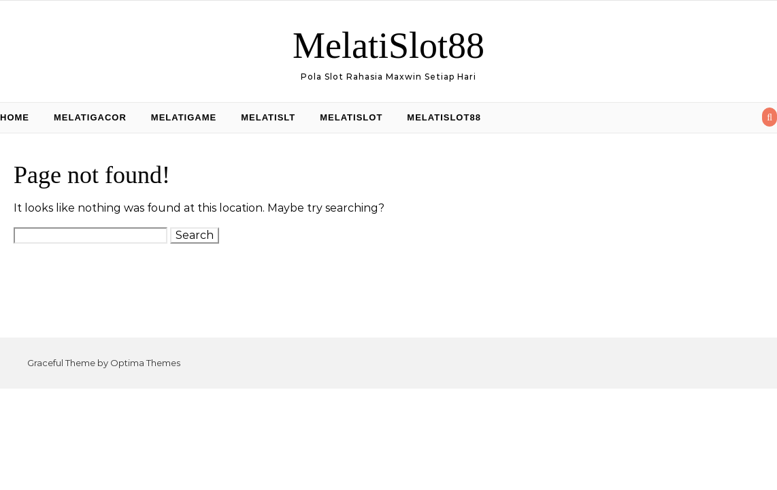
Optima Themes (145, 362)
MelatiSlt (268, 117)
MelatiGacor (90, 117)
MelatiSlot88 (388, 45)
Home (14, 117)
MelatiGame (183, 117)
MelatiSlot (351, 117)
